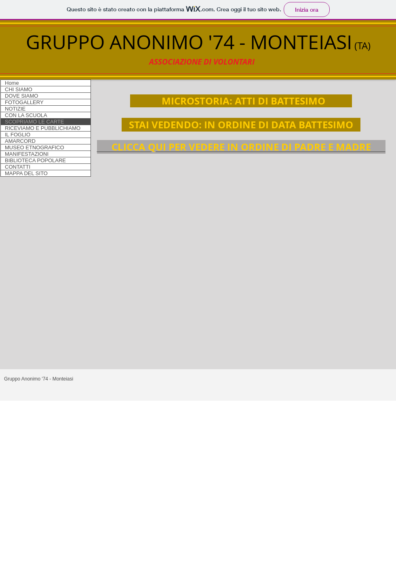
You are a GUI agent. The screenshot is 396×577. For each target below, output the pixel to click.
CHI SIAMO (18, 89)
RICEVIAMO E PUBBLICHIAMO (42, 128)
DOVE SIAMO (21, 96)
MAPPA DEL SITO (26, 173)
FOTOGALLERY (24, 102)
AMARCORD (20, 141)
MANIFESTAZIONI (26, 154)
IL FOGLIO (17, 135)
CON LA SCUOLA (26, 115)
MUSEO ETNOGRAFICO (34, 147)
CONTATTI (17, 167)
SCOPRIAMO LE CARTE (34, 122)
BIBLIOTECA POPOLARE (35, 160)
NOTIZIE (15, 109)
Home (12, 83)
